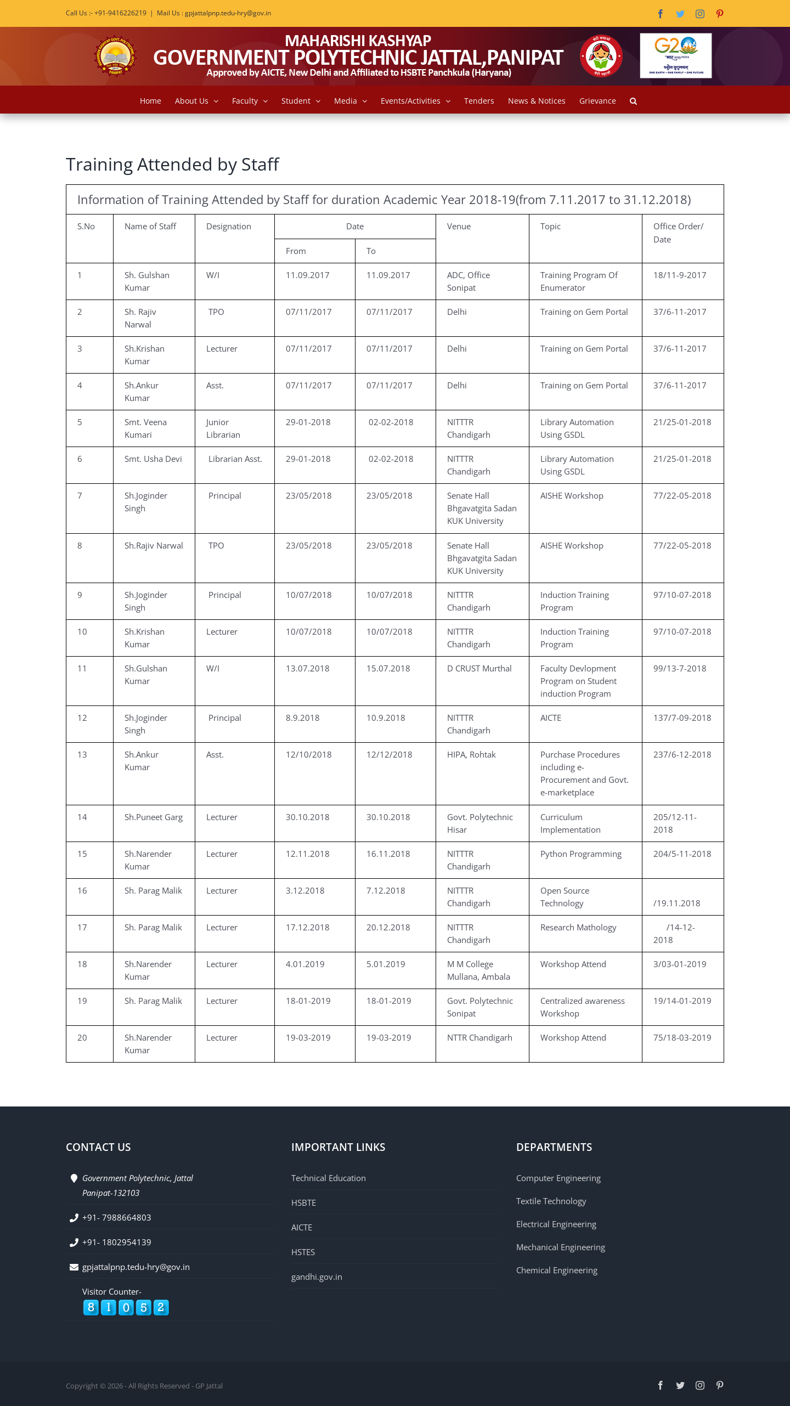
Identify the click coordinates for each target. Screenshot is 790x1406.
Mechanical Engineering (560, 1246)
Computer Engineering (558, 1177)
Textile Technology (551, 1200)
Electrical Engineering (556, 1223)
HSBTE (303, 1202)
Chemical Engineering (556, 1269)
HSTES (303, 1251)
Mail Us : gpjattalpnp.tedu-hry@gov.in (214, 13)
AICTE (301, 1227)
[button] (633, 99)
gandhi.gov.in (316, 1276)
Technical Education (328, 1177)
